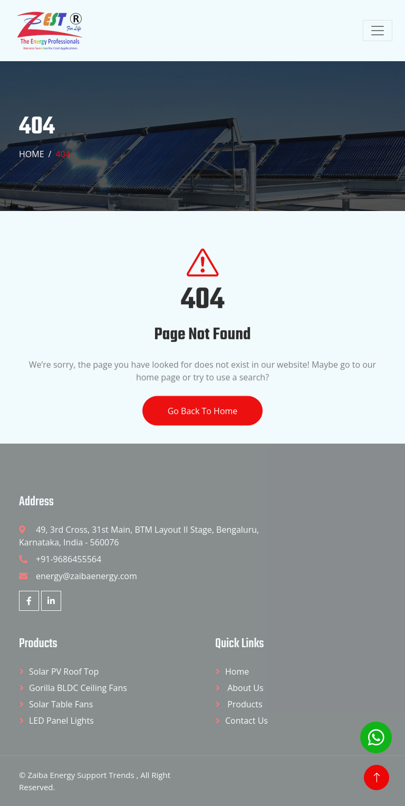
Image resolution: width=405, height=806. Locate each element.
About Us (244, 688)
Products (244, 704)
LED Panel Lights (61, 720)
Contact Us (246, 720)
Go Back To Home (203, 421)
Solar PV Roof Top (64, 671)
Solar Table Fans (61, 704)
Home (31, 154)
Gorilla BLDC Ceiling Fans (78, 688)
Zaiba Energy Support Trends (81, 775)
